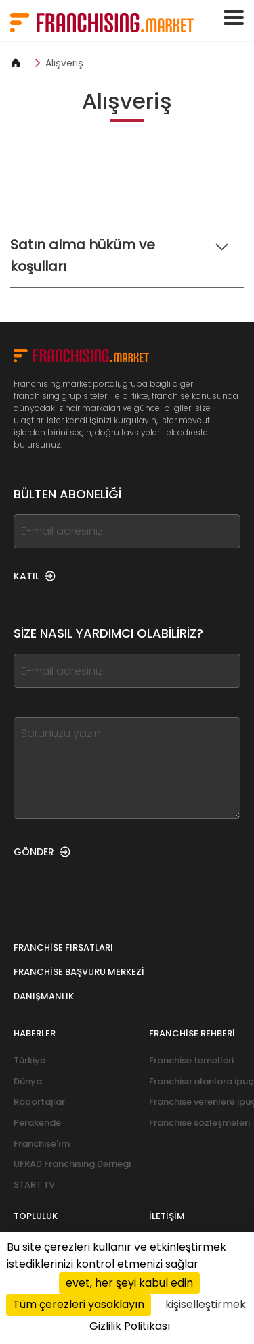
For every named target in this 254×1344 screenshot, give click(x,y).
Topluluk (36, 1215)
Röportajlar (39, 1101)
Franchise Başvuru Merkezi (79, 971)
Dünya (28, 1081)
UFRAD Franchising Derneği (72, 1163)
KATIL (35, 576)
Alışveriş (64, 63)
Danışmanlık (44, 996)
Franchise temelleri (191, 1060)
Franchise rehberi (192, 1033)
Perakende (37, 1122)
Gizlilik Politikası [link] (129, 1326)
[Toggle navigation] (234, 17)
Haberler (35, 1033)
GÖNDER (42, 852)
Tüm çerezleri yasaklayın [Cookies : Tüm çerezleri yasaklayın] (78, 1304)
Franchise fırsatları (63, 947)
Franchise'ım (42, 1143)
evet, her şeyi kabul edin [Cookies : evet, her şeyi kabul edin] (129, 1283)
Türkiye (29, 1060)
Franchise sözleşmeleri (199, 1122)
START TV (34, 1184)
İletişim (167, 1215)
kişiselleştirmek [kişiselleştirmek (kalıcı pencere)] (205, 1304)
